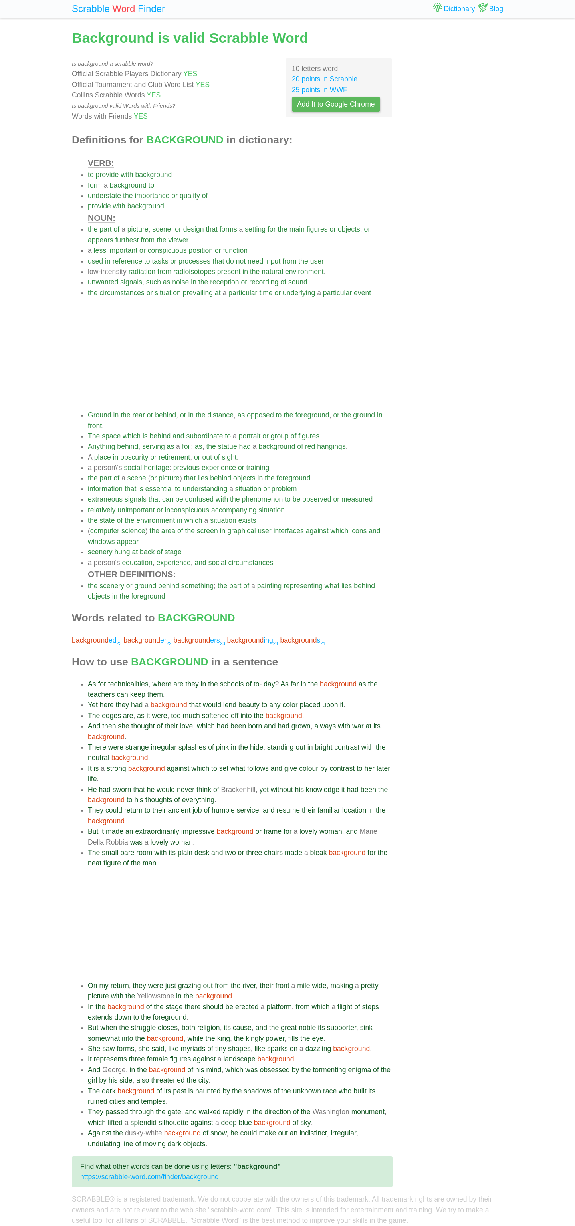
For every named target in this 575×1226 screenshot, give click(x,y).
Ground (99, 415)
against (317, 531)
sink (366, 1028)
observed (316, 499)
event (362, 293)
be (179, 499)
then (109, 726)
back (147, 552)
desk (201, 853)
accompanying (233, 510)
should (213, 1007)
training (258, 468)
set (223, 768)
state (107, 520)
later (383, 768)
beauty (249, 705)
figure (112, 863)
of (205, 196)
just (170, 986)
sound (297, 282)
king (223, 1038)
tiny (220, 1049)
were (159, 716)
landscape (239, 1059)
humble (223, 810)
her (370, 768)
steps (370, 1007)
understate (104, 196)
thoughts (158, 800)
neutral (98, 758)
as (167, 282)
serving (153, 446)
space (111, 436)
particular (242, 293)
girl (92, 1080)
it (341, 705)
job (197, 810)
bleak (318, 853)
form (95, 185)
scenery (100, 552)
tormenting (329, 1070)
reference (127, 261)
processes (194, 261)
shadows (257, 1091)
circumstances (121, 293)
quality (190, 196)
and (178, 436)
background (153, 175)
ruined (97, 1101)
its (377, 726)
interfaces (289, 531)
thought (143, 726)
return (133, 810)
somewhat (104, 1038)
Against (99, 1133)
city (203, 1080)
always (325, 726)
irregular (163, 747)
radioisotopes (194, 272)
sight (229, 457)
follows (258, 768)
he (151, 790)
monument (368, 1112)
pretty (370, 986)
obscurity (134, 457)
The (94, 436)
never (185, 790)
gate (174, 1112)
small (110, 853)
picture (138, 229)
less (100, 250)
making (341, 986)
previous (186, 468)
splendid (144, 1123)
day (269, 684)
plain (185, 853)
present (229, 272)
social (133, 468)
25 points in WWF (319, 90)
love (186, 726)
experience (219, 468)
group (280, 436)
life (92, 779)
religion (208, 1028)
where (161, 684)
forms (228, 229)
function (235, 250)
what (332, 586)
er (147, 640)
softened (215, 716)
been (238, 726)
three (254, 853)
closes (168, 1028)
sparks (277, 1049)
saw (108, 1049)
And (94, 726)
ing (252, 640)
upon (330, 705)
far (295, 684)
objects (349, 229)
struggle (143, 1028)
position (200, 250)
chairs (273, 853)
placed (310, 705)
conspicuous (167, 250)
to (91, 175)
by (324, 768)
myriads (193, 1049)
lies (203, 478)
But (93, 831)
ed (96, 640)
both (188, 1028)
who (345, 1091)
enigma (359, 1070)
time (265, 293)
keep (137, 694)
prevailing (198, 293)
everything (198, 800)
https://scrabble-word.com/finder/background (149, 1177)
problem (284, 489)
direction (277, 1112)
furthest (127, 240)
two (230, 853)
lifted (115, 1123)
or (174, 196)
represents (110, 1059)
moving (154, 1144)
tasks (160, 261)
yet (263, 790)
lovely (308, 831)
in (108, 261)
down (123, 1017)
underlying (299, 293)
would (212, 705)
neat (94, 863)
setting (255, 229)
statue (227, 446)
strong (116, 768)
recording (263, 282)
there (193, 1007)
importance (152, 196)
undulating (104, 1144)
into (246, 716)
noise (180, 282)
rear (139, 415)
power (275, 1038)
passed (116, 1112)
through (142, 1112)
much (191, 716)
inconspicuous (187, 510)
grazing (189, 986)
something (197, 586)
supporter (341, 1028)
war (357, 726)
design (193, 229)
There (97, 747)
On (92, 986)
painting (269, 586)
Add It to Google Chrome (336, 104)
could (113, 810)
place (102, 457)
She (94, 1049)
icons (358, 531)
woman (330, 831)
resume (288, 810)
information (105, 489)
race (330, 1091)
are (178, 684)
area (168, 531)
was (136, 842)
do (230, 261)
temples (153, 1101)
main (297, 229)
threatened (167, 1080)
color (290, 705)
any (274, 705)
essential (159, 489)
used (95, 261)
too (175, 716)
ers (199, 640)
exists (247, 520)
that (211, 229)
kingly (255, 1038)
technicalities (128, 684)
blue (245, 1123)
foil (186, 446)
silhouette (173, 1123)
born (255, 726)
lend (229, 705)
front (95, 426)
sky (305, 1123)
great (289, 1028)
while (195, 1038)
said (157, 1049)
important (122, 250)
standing (280, 747)
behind (165, 415)
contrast (346, 747)
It (90, 768)
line (127, 1144)
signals (131, 282)
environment (304, 272)
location (354, 810)
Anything (101, 446)
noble (307, 1028)
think (203, 790)
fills (293, 1038)
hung (122, 552)
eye (317, 1038)
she (123, 726)
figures (317, 229)
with (127, 175)
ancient (179, 810)
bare (127, 853)
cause (242, 1028)
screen (207, 531)
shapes (239, 1049)
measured (357, 499)
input (272, 261)
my (103, 986)
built (359, 1091)
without (282, 790)
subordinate (204, 436)
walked (210, 1112)
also (142, 1080)
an (129, 831)
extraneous (105, 499)
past (179, 1091)
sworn (122, 790)
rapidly (233, 1112)
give (290, 768)
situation (168, 293)
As (92, 684)
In (91, 1007)
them (155, 694)
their (171, 726)
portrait (250, 436)
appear (128, 542)
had (245, 446)
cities (117, 1101)
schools (232, 684)
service (248, 810)
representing (303, 586)
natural (272, 272)
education (137, 563)
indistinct (313, 1133)
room (144, 853)
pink (222, 747)
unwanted (103, 282)
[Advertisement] (240, 354)
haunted (208, 1091)
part (105, 229)
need (255, 261)
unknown (307, 1091)
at (218, 293)
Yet (93, 705)
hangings (331, 446)
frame (273, 831)
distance (220, 415)
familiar (328, 810)
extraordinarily (157, 831)
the (128, 196)
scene (161, 229)
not (241, 261)
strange (137, 747)
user (317, 261)
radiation (142, 272)
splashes (192, 747)
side (125, 1080)
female (157, 1059)
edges (111, 716)
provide (107, 175)
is (145, 436)
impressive (198, 831)
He (92, 790)
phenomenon (262, 499)
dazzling (318, 1049)
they (192, 684)
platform (279, 1007)
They (95, 810)
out (207, 457)
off (234, 716)
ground (364, 415)
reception (224, 282)
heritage (156, 468)
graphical (241, 531)
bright (323, 747)
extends (100, 1017)
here (107, 705)
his (299, 790)
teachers (101, 694)
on (294, 1049)
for (272, 229)
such (153, 282)
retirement (174, 457)
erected (247, 1007)
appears (100, 240)
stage (173, 552)
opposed (260, 415)
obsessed (274, 1070)
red (310, 446)
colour (308, 768)
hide (256, 747)
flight (344, 1007)
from (148, 240)
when (108, 1028)
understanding (205, 489)
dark (108, 1091)
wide (319, 986)
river (249, 986)
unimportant (136, 510)
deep (229, 1123)
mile (303, 986)
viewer (179, 240)
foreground (312, 415)
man (149, 863)
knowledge (322, 790)
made (114, 831)
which (132, 436)
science (133, 531)
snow (218, 1133)
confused (199, 499)
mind (213, 1070)
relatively (101, 510)
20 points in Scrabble (324, 79)
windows (101, 542)
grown (301, 726)
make (267, 1133)
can (167, 499)
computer (104, 531)
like (173, 1049)
